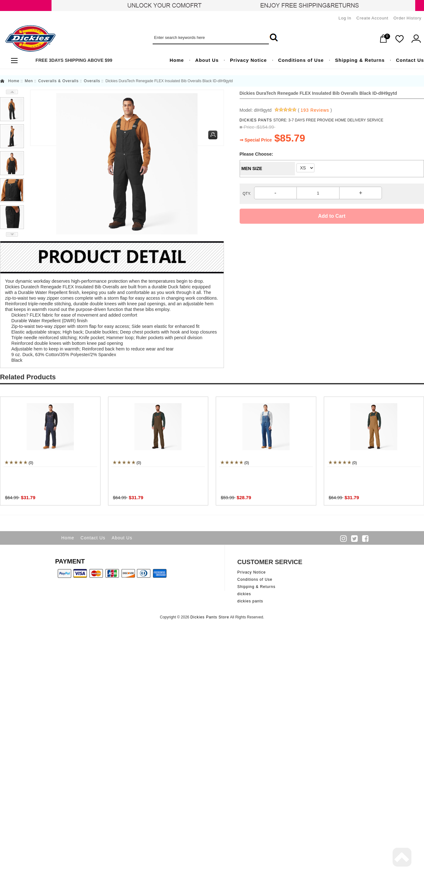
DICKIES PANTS (257, 120)
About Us (122, 537)
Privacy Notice (251, 572)
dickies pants (250, 601)
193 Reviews (315, 110)
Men (29, 81)
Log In (345, 18)
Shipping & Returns (256, 587)
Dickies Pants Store (209, 617)
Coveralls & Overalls (58, 81)
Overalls (92, 81)
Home (13, 81)
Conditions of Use (255, 579)
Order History (407, 18)
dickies (244, 594)
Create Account (372, 18)
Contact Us (92, 537)
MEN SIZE (252, 168)
